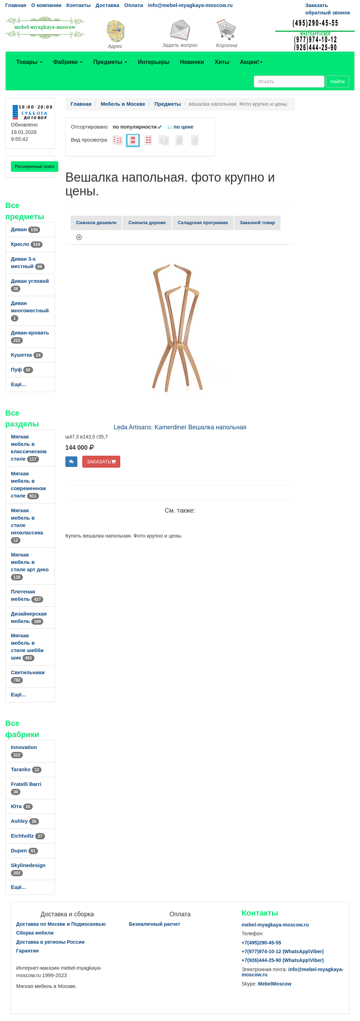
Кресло (27, 244)
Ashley (25, 821)
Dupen (24, 850)
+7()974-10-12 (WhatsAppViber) (283, 951)
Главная (15, 5)
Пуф (22, 369)
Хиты (221, 62)
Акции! (251, 62)
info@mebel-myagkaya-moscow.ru (190, 5)
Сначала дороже (147, 222)
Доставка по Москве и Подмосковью (61, 924)
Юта (22, 806)
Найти (337, 81)
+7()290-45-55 (261, 942)
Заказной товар (257, 222)
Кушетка (27, 355)
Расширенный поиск (34, 166)
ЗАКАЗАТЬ (101, 461)
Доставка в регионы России (50, 942)
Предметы (110, 62)
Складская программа (203, 222)
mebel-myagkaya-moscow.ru (275, 925)
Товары (29, 62)
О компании (46, 5)
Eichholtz (28, 836)
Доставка (107, 5)
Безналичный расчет (154, 924)
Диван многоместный (30, 310)
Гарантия (27, 951)
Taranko (26, 769)
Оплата (133, 5)
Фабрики (68, 62)
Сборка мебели (34, 933)
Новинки (192, 62)
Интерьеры (153, 62)
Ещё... (18, 384)
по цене (180, 127)
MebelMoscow (274, 984)
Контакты (78, 5)
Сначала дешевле (96, 222)
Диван (25, 229)
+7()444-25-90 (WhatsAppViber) (283, 960)
